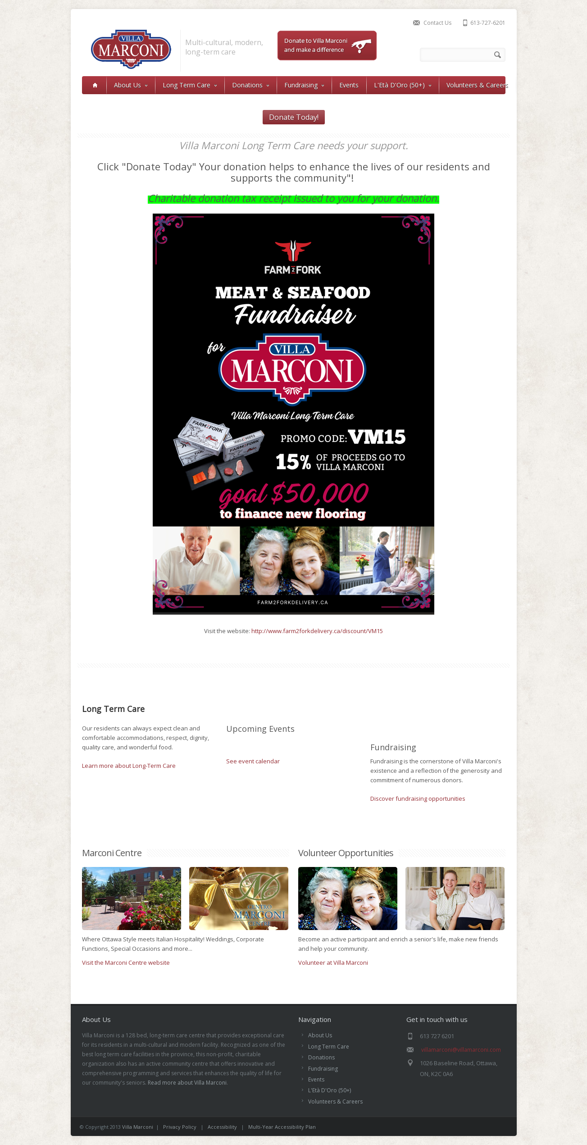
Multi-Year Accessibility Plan (282, 1126)
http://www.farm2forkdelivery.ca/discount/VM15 (317, 631)
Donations (250, 85)
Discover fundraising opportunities (417, 798)
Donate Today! (294, 117)
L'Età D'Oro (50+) (402, 85)
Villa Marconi (137, 1126)
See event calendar (253, 761)
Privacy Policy (179, 1126)
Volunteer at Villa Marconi (333, 962)
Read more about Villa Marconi (187, 1082)
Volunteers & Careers (477, 85)
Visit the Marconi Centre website (126, 962)
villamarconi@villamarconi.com (461, 1050)
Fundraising (304, 85)
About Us (130, 85)
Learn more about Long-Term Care (129, 766)
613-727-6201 (487, 23)
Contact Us (437, 23)
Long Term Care (190, 85)
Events (349, 85)
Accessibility (223, 1126)
